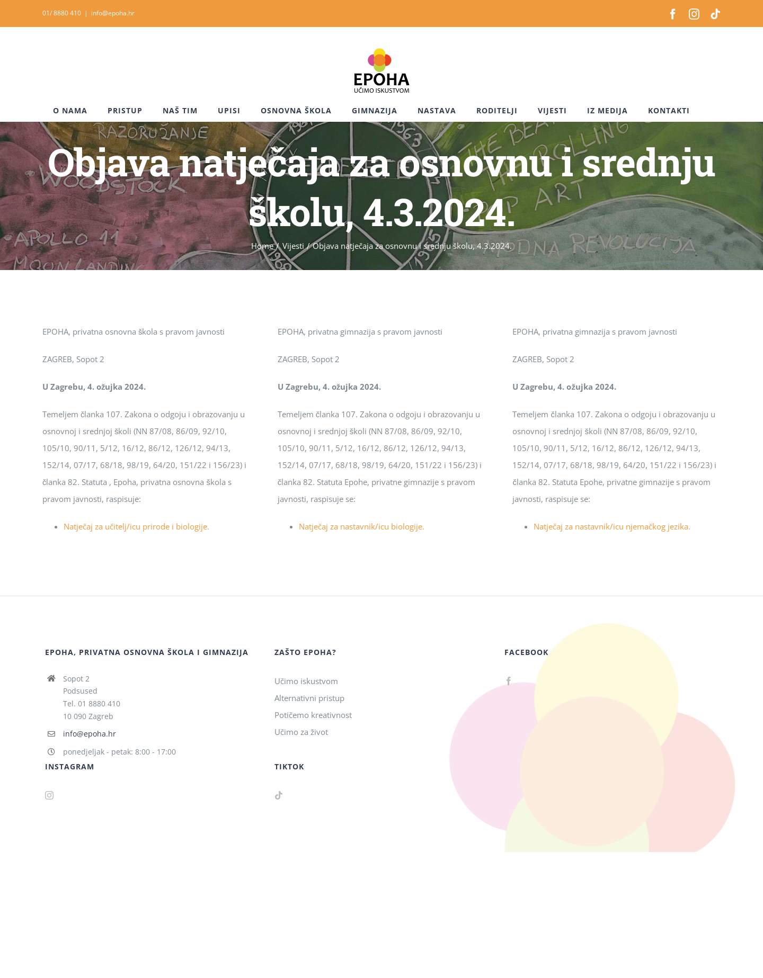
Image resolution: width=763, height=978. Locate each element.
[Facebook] (508, 681)
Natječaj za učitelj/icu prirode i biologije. (136, 526)
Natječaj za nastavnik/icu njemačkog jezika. (612, 526)
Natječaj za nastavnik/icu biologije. (361, 526)
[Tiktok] (278, 795)
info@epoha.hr (113, 12)
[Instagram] (49, 795)
